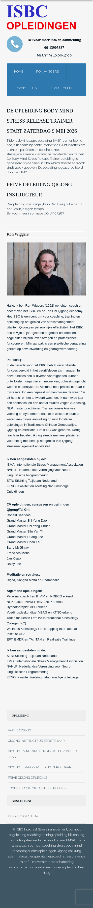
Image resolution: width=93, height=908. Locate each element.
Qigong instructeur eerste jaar (36, 741)
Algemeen (63, 88)
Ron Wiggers (47, 71)
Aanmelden (27, 88)
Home (18, 71)
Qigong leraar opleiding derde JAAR (39, 767)
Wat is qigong (19, 730)
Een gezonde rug (23, 816)
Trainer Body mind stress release (37, 788)
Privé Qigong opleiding (27, 777)
